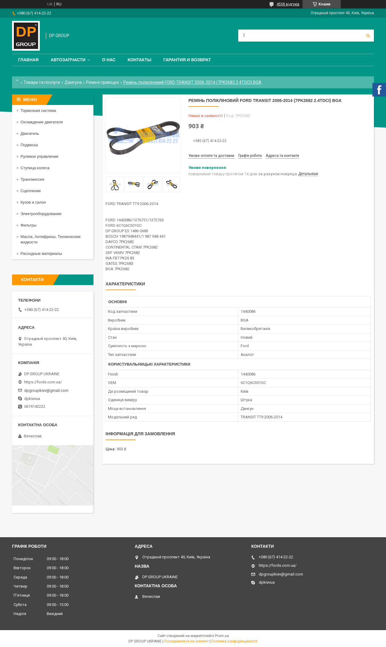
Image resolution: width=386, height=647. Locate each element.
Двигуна (73, 82)
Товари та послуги (42, 82)
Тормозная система (38, 110)
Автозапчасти (68, 59)
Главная (28, 59)
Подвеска (29, 145)
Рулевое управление (40, 156)
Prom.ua (222, 636)
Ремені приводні (102, 82)
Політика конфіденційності (234, 641)
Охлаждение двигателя (42, 122)
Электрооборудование (41, 213)
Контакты (139, 59)
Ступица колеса (35, 168)
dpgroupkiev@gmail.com (46, 390)
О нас (108, 59)
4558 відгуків (288, 4)
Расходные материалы (41, 253)
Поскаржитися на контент (186, 641)
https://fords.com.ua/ (43, 382)
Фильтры (28, 225)
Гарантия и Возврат (187, 59)
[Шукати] (368, 36)
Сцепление (31, 191)
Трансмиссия (32, 179)
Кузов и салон (33, 202)
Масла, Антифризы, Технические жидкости (51, 239)
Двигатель (30, 133)
